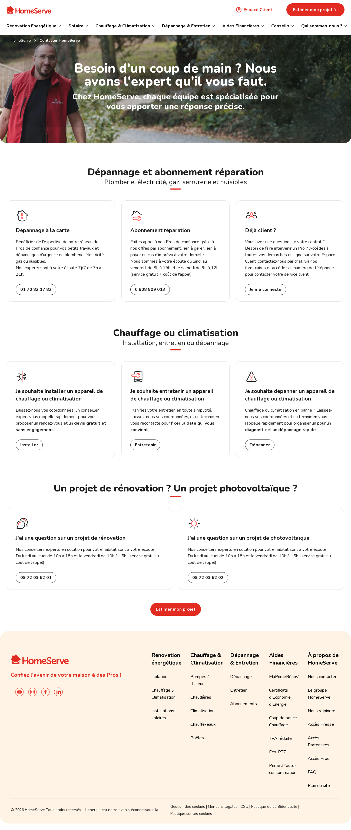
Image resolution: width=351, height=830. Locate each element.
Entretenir (145, 445)
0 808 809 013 (150, 289)
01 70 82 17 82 (36, 289)
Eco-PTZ (277, 752)
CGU (244, 806)
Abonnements (243, 704)
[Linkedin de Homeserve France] (58, 692)
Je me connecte (266, 289)
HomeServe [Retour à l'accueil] (21, 40)
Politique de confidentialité (274, 806)
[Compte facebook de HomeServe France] (45, 692)
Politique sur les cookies (191, 813)
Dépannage (241, 677)
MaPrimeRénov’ (284, 677)
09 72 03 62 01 (36, 578)
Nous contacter (322, 677)
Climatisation (202, 711)
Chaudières (200, 697)
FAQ (312, 772)
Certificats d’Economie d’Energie (280, 697)
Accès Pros (318, 758)
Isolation (159, 677)
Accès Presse (321, 724)
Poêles (197, 738)
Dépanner (260, 445)
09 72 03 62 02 (208, 578)
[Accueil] (28, 10)
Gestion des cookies (187, 806)
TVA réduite (280, 738)
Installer (29, 445)
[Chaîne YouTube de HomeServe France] (19, 692)
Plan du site (319, 786)
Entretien (238, 690)
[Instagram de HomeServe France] (32, 692)
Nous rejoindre (321, 711)
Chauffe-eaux (203, 724)
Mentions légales (222, 806)
